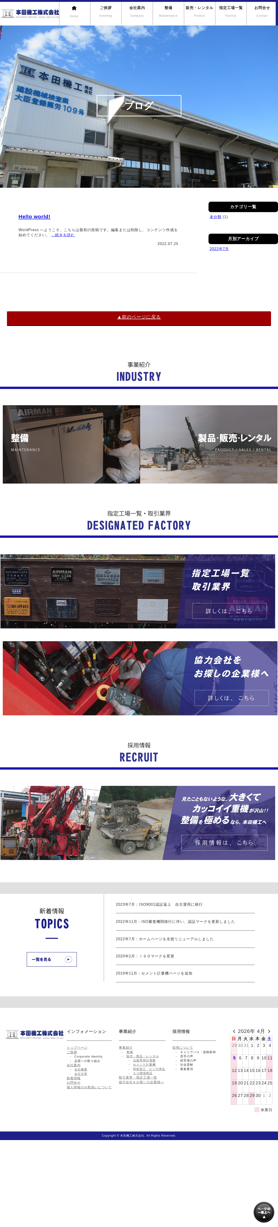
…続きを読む (63, 235)
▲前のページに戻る (139, 316)
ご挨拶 (105, 12)
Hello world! (35, 217)
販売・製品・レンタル (142, 1056)
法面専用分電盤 (144, 1060)
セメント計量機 (144, 1064)
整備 (168, 12)
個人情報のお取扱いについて (89, 1087)
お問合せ (262, 12)
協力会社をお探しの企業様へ (141, 1082)
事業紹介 (126, 1047)
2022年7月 (219, 249)
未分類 (215, 217)
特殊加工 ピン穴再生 (149, 1069)
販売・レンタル (199, 12)
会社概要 (80, 1069)
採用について (182, 1047)
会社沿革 (80, 1074)
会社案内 (137, 12)
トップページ (77, 1047)
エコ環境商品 (142, 1073)
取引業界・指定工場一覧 (138, 1077)
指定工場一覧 (230, 12)
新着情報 (74, 1078)
